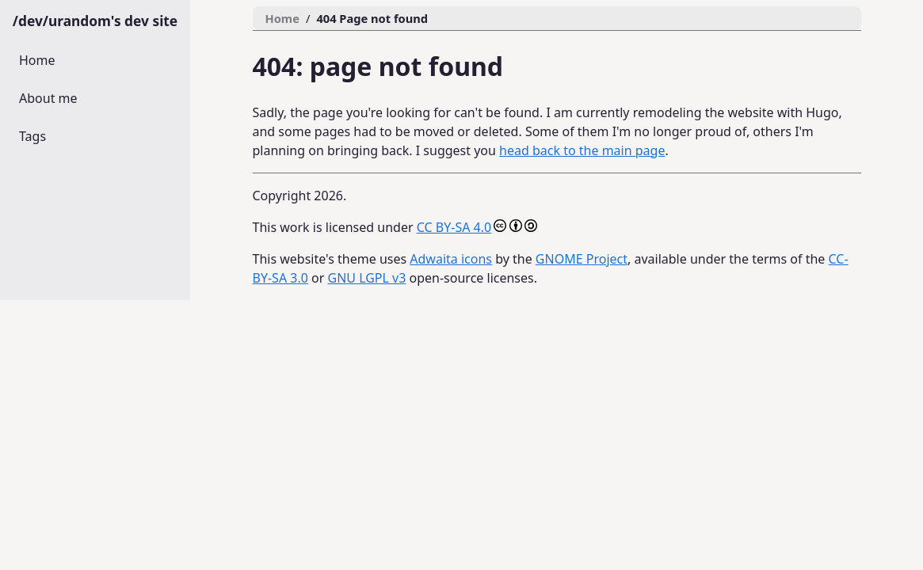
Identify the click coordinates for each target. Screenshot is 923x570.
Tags (32, 136)
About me (48, 98)
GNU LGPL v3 (366, 278)
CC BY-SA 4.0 (454, 227)
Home (37, 60)
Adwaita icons (451, 259)
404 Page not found (372, 18)
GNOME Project (581, 259)
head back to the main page (582, 150)
